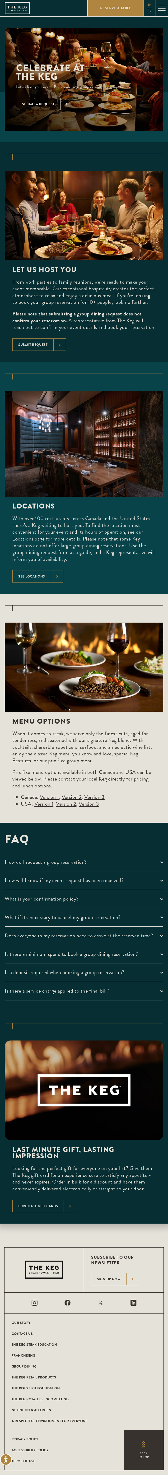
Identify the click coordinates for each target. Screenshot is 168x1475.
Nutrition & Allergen (31, 1410)
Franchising (23, 1355)
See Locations (40, 576)
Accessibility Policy (30, 1450)
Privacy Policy (25, 1439)
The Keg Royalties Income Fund (40, 1399)
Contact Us (22, 1333)
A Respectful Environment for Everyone (50, 1421)
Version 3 (94, 797)
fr (150, 11)
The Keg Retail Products (34, 1377)
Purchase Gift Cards (47, 1206)
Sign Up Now (118, 1279)
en (149, 5)
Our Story (21, 1322)
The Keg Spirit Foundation (36, 1388)
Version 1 (49, 797)
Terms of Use (23, 1461)
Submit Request (42, 345)
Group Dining (24, 1366)
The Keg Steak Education (34, 1344)
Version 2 (72, 797)
